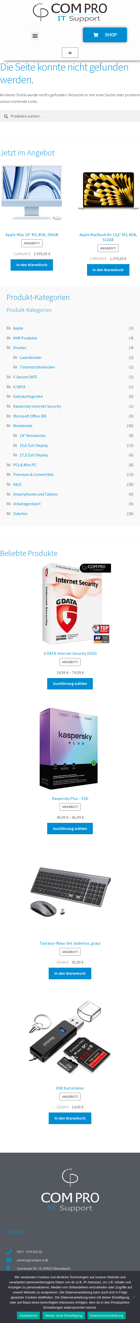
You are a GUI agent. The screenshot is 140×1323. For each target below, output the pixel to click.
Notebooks (23, 425)
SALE (17, 484)
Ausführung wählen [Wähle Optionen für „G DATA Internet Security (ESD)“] (70, 683)
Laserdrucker (31, 357)
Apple (18, 328)
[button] (35, 36)
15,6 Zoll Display (34, 445)
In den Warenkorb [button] (31, 264)
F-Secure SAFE (25, 376)
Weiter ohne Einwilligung (63, 1315)
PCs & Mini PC (25, 464)
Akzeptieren (28, 1315)
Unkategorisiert (27, 503)
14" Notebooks (33, 435)
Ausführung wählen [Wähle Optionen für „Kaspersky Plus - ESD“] (70, 828)
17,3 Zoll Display (34, 454)
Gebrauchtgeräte (28, 396)
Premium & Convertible (33, 474)
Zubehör (20, 513)
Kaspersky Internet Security (37, 406)
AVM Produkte (25, 337)
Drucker (19, 347)
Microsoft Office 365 (30, 416)
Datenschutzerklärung (106, 1315)
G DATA (19, 386)
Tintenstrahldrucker (37, 366)
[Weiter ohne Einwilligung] (133, 1296)
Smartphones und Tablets (35, 494)
